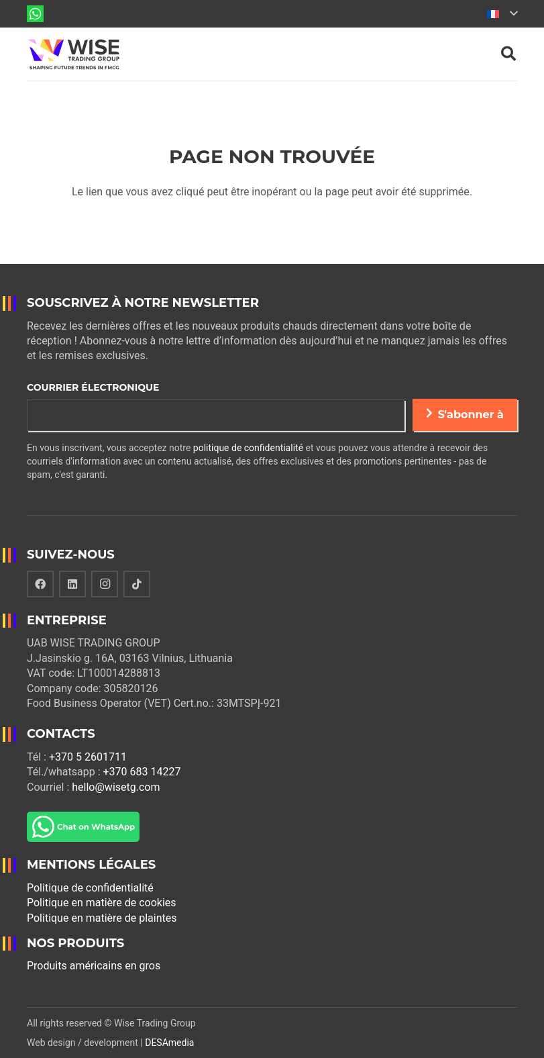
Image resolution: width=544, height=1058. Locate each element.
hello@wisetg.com (116, 787)
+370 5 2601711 (88, 757)
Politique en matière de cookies (101, 902)
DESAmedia (169, 1042)
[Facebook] (40, 584)
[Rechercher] (508, 54)
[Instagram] (104, 584)
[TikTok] (136, 584)
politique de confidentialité (248, 447)
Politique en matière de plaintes (102, 918)
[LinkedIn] (72, 584)
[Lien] (35, 13)
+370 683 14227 (141, 771)
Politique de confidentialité (90, 887)
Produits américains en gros (93, 965)
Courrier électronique (93, 387)
